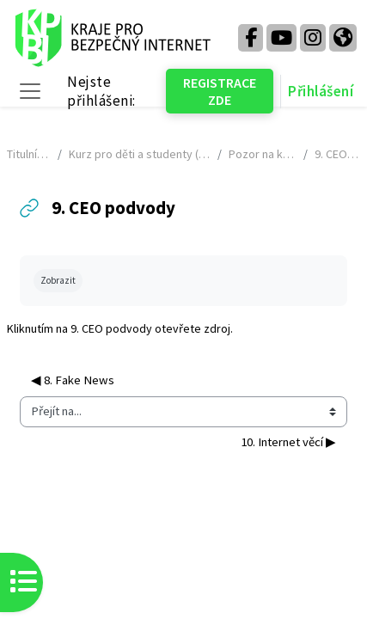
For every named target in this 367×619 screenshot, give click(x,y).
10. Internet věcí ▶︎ (288, 442)
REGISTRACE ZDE (219, 91)
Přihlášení (320, 91)
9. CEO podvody (111, 328)
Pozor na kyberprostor (263, 154)
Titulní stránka (29, 154)
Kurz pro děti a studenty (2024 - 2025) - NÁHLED (140, 154)
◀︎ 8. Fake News (72, 380)
